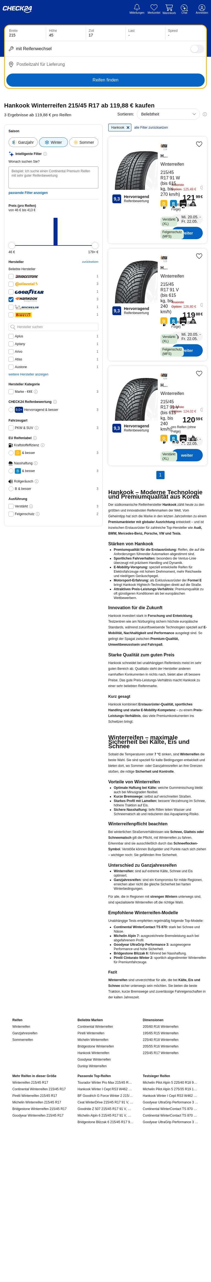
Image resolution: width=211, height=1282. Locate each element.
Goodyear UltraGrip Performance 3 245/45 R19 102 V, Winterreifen (171, 1122)
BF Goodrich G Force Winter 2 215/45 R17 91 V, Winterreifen (105, 1096)
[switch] (197, 49)
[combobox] (168, 114)
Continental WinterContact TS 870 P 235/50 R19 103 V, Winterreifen (171, 1115)
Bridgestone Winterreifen (95, 1046)
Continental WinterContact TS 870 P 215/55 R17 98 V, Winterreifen (171, 1109)
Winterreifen (21, 1027)
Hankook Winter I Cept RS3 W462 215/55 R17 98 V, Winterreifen (171, 1096)
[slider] (12, 245)
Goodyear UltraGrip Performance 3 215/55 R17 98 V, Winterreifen (171, 1102)
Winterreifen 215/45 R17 (30, 1083)
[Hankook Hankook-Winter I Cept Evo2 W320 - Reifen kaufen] (157, 190)
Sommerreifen (22, 1040)
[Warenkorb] (169, 9)
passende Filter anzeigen (28, 193)
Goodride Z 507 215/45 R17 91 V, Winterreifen (105, 1109)
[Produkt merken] (199, 144)
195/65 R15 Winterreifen (161, 1033)
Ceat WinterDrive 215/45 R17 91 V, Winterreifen (105, 1102)
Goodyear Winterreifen (94, 1059)
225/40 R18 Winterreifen (161, 1040)
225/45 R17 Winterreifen (161, 1053)
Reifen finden (105, 80)
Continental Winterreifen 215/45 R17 (39, 1089)
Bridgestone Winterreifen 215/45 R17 (39, 1109)
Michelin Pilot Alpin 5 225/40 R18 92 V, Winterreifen (171, 1083)
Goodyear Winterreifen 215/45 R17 (37, 1115)
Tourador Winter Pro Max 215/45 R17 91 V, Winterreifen (105, 1083)
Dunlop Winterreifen (92, 1066)
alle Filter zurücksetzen (151, 127)
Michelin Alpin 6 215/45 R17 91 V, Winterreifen (105, 1115)
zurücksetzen (90, 261)
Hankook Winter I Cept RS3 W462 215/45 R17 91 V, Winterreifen (105, 1089)
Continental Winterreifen (95, 1027)
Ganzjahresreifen (24, 1033)
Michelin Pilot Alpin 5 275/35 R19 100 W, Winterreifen (171, 1089)
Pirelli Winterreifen (90, 1033)
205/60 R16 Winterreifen (161, 1027)
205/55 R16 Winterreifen (161, 1046)
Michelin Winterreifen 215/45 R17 (36, 1102)
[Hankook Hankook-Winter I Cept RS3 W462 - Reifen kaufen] (157, 305)
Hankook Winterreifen (93, 1053)
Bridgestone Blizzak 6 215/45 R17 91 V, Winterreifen (105, 1122)
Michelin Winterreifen (92, 1040)
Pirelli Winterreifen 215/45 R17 (34, 1096)
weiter (187, 233)
